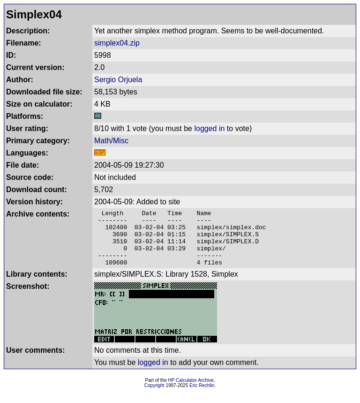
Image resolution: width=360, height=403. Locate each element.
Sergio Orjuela (118, 80)
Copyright (154, 396)
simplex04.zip (117, 43)
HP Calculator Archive (191, 391)
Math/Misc (111, 141)
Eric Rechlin (201, 396)
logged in (209, 128)
